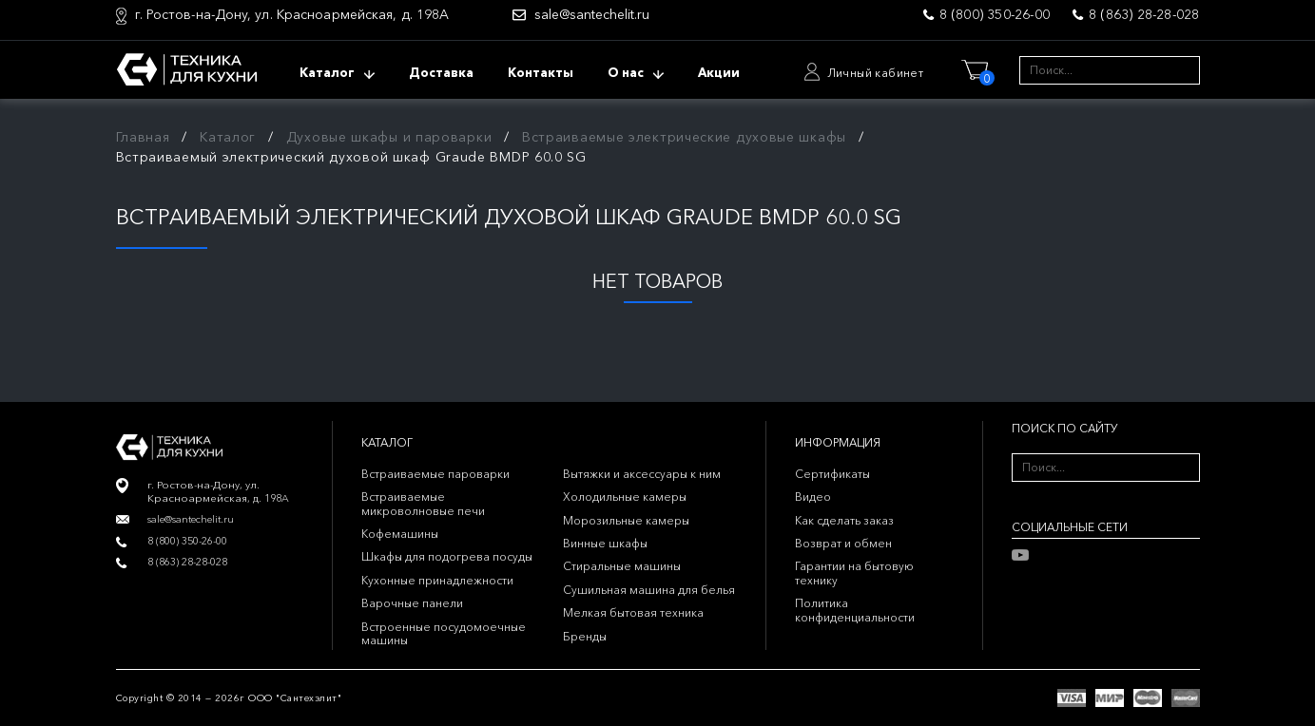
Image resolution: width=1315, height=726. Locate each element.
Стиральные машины (622, 566)
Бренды (585, 636)
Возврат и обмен (843, 543)
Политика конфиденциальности (855, 609)
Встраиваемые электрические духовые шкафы (684, 136)
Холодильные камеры (625, 496)
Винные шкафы (605, 543)
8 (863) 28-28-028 (1144, 14)
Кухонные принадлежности (437, 580)
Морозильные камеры (626, 520)
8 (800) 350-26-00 (994, 14)
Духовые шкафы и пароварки (389, 136)
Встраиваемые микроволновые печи (423, 503)
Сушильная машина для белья (649, 590)
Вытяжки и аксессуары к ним (642, 474)
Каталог (228, 136)
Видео (813, 496)
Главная (143, 136)
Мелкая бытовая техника (633, 612)
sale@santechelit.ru (591, 15)
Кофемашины (399, 533)
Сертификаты (832, 474)
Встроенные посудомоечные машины (443, 633)
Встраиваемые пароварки (435, 474)
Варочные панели (412, 603)
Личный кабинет (875, 73)
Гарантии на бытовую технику (854, 572)
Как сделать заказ (844, 520)
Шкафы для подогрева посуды (446, 556)
